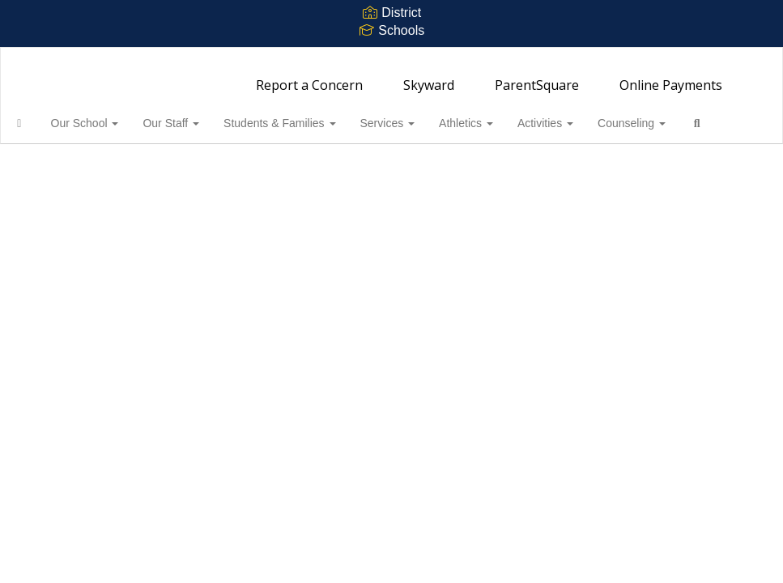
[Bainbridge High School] (391, 58)
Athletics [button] (491, 115)
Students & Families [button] (304, 115)
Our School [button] (110, 115)
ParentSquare (537, 77)
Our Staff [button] (196, 115)
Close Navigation (80, 161)
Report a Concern (309, 77)
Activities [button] (570, 115)
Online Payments (670, 77)
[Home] (44, 115)
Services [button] (412, 115)
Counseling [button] (657, 115)
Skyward (428, 77)
